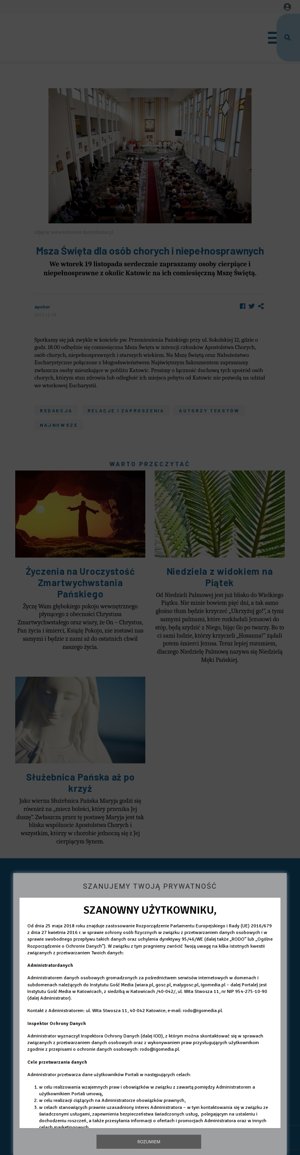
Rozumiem (149, 1141)
